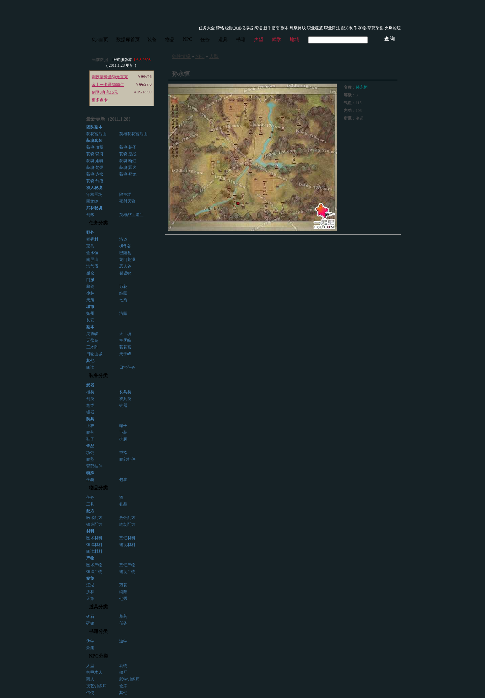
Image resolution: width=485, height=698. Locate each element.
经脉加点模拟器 (239, 28)
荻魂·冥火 (127, 167)
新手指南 (271, 28)
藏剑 (90, 286)
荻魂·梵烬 (94, 167)
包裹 (123, 479)
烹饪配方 (127, 517)
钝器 (123, 405)
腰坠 (90, 459)
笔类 (90, 405)
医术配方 (94, 517)
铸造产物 (94, 571)
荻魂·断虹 (127, 160)
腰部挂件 (127, 459)
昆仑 (90, 273)
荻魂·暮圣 (127, 147)
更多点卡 (100, 100)
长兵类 (125, 392)
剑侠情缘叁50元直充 (110, 76)
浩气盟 (92, 266)
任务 (205, 39)
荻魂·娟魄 (94, 160)
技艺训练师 (96, 686)
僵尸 (123, 672)
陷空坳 (125, 194)
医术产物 (94, 565)
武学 (276, 39)
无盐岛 (92, 340)
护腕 (123, 439)
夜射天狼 (127, 201)
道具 (223, 39)
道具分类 (98, 606)
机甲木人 (94, 672)
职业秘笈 (315, 28)
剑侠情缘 (181, 56)
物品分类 (98, 487)
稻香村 (92, 239)
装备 (152, 39)
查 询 (389, 38)
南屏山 (92, 259)
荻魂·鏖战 (127, 154)
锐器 (90, 412)
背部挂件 (94, 466)
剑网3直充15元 (105, 92)
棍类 (90, 392)
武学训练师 (129, 679)
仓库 (123, 686)
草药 (123, 616)
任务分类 (98, 222)
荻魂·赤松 (94, 174)
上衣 (90, 425)
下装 (123, 432)
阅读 (258, 28)
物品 (169, 39)
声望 (258, 39)
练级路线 (298, 28)
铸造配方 (94, 524)
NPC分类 (98, 656)
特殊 (90, 473)
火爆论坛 (393, 28)
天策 (90, 300)
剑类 (90, 398)
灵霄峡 (92, 333)
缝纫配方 (127, 524)
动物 (123, 665)
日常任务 (127, 367)
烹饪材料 (127, 538)
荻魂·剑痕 (94, 181)
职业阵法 (332, 28)
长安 (90, 320)
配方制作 (349, 28)
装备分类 (98, 375)
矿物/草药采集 (371, 28)
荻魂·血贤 (94, 147)
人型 (90, 665)
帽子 (123, 425)
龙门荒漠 (127, 259)
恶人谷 (125, 266)
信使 (90, 692)
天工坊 (125, 333)
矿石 (90, 616)
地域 (294, 39)
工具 (90, 504)
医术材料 (94, 538)
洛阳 (123, 313)
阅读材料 (94, 551)
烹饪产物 (127, 565)
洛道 (123, 239)
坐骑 (90, 479)
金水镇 (92, 252)
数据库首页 (128, 39)
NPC (187, 39)
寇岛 (90, 246)
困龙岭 (92, 201)
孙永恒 (362, 87)
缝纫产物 (127, 571)
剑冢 (90, 214)
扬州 (90, 313)
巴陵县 (125, 252)
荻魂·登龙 (127, 174)
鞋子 (90, 439)
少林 (90, 293)
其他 (123, 692)
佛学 (90, 641)
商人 (90, 679)
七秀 (123, 300)
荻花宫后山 (96, 133)
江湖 (90, 585)
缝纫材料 (127, 544)
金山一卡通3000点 (108, 84)
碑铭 (220, 28)
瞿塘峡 (125, 273)
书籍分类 (98, 631)
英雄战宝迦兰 (131, 214)
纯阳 (123, 293)
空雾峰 (125, 340)
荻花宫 (125, 347)
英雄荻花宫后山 (133, 133)
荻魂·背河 (94, 154)
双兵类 (125, 398)
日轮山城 (94, 354)
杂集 (90, 647)
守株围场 (94, 194)
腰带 (90, 432)
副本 (285, 28)
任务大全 (207, 28)
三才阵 (92, 347)
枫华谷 (125, 246)
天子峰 (125, 354)
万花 (123, 286)
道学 (123, 641)
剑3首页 (100, 39)
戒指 (123, 452)
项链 (90, 452)
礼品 (123, 504)
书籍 (241, 39)
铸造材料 (94, 544)
